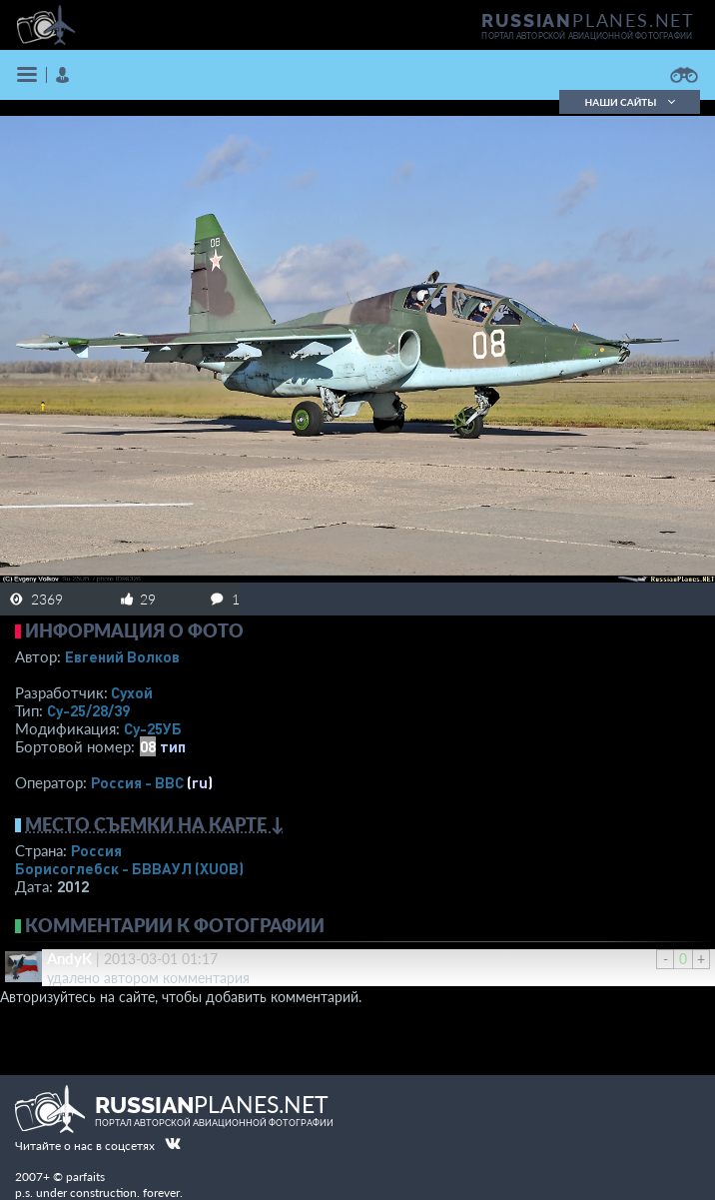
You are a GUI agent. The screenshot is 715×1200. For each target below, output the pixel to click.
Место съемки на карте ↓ (155, 824)
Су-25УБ (153, 728)
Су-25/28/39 (88, 710)
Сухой (132, 692)
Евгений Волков (122, 656)
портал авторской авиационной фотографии (586, 36)
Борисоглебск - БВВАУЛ (129, 868)
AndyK (69, 958)
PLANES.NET (588, 20)
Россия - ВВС (137, 782)
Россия (96, 850)
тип (173, 746)
